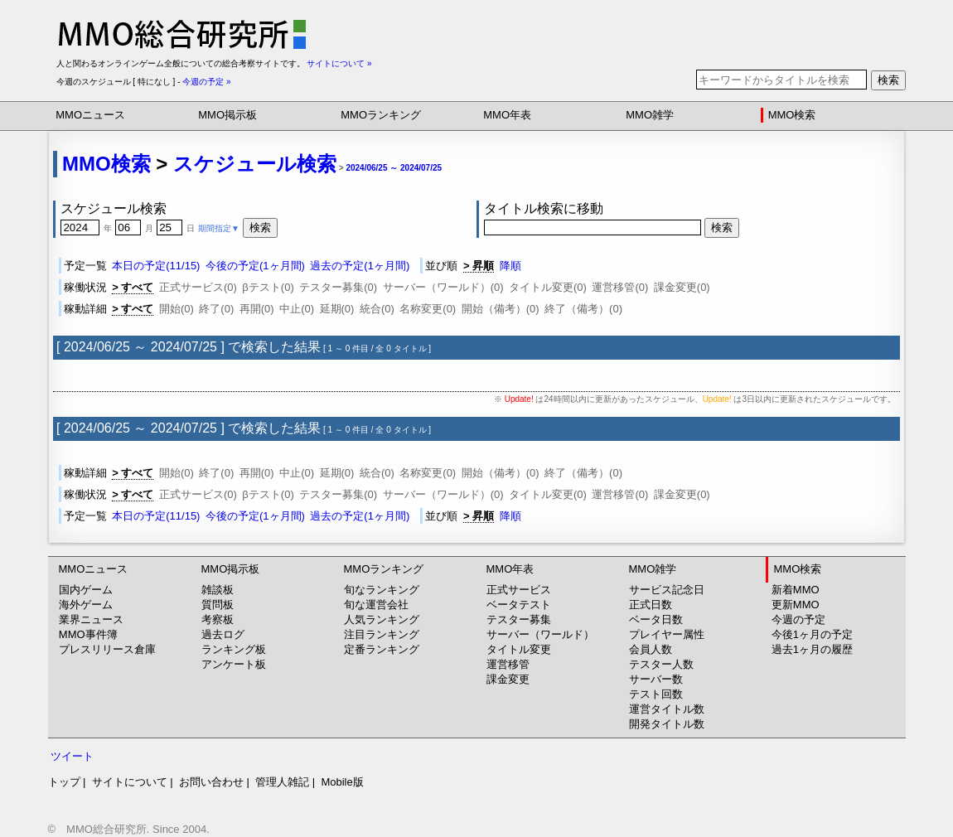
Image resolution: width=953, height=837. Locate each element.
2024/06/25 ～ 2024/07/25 (394, 167)
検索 (888, 80)
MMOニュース (90, 115)
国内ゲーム (86, 589)
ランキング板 (233, 649)
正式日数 (650, 604)
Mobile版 (342, 782)
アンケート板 (233, 664)
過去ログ (222, 634)
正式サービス (518, 589)
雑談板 (217, 589)
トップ (64, 782)
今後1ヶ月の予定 (812, 634)
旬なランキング (381, 589)
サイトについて (129, 782)
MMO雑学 (650, 115)
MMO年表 (507, 115)
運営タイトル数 (666, 709)
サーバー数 (656, 679)
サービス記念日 (666, 589)
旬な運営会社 (376, 604)
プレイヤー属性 (666, 634)
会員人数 (650, 649)
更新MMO (796, 604)
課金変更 (508, 679)
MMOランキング (381, 115)
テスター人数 (661, 664)
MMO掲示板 (227, 115)
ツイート (72, 756)
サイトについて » (339, 63)
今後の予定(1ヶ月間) (255, 265)
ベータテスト (518, 604)
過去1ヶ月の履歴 (812, 649)
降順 (510, 265)
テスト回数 (656, 694)
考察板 (217, 619)
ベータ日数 (656, 619)
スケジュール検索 (254, 163)
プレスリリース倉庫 (107, 649)
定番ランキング (381, 649)
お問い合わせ (211, 782)
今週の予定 (798, 619)
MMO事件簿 (88, 634)
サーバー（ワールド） (540, 634)
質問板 (217, 604)
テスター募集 (518, 619)
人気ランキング (381, 619)
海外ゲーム (86, 604)
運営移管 (508, 664)
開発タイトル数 (666, 724)
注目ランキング (381, 634)
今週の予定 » (206, 81)
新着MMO (796, 589)
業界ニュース (91, 619)
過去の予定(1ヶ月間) (359, 265)
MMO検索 (792, 115)
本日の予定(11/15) (156, 265)
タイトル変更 (518, 649)
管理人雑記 (282, 782)
